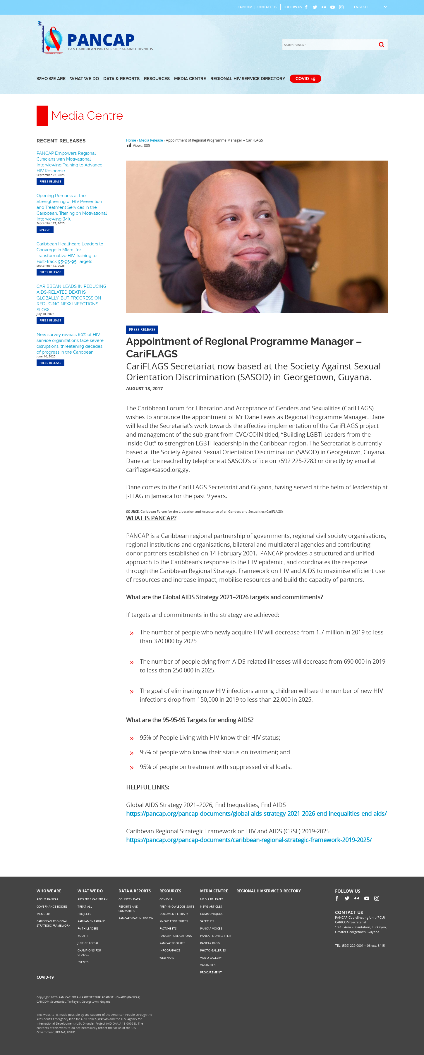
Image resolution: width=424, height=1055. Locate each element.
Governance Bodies (52, 906)
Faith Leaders (88, 928)
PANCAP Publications (175, 936)
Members (43, 914)
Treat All (85, 906)
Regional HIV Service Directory (247, 78)
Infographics (169, 950)
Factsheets (167, 928)
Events (83, 962)
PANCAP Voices (211, 928)
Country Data (129, 899)
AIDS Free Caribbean (93, 899)
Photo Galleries (213, 950)
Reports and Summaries (128, 908)
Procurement (211, 972)
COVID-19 (305, 78)
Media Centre (190, 78)
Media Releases (211, 899)
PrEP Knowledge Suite (176, 906)
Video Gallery (211, 958)
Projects (84, 914)
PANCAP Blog (210, 943)
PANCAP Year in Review (136, 918)
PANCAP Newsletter (215, 936)
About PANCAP (47, 899)
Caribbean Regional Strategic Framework (53, 923)
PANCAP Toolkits (172, 943)
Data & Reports (121, 78)
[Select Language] (370, 6)
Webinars (166, 958)
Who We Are (51, 78)
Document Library (173, 914)
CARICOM (245, 7)
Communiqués (211, 914)
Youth (82, 936)
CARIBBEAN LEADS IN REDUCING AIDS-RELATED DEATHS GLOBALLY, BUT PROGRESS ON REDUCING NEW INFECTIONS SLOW (72, 298)
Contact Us (267, 7)
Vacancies (207, 965)
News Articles (211, 906)
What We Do (84, 78)
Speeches (207, 921)
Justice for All (89, 943)
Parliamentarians (91, 921)
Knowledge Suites (173, 921)
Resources (157, 78)
